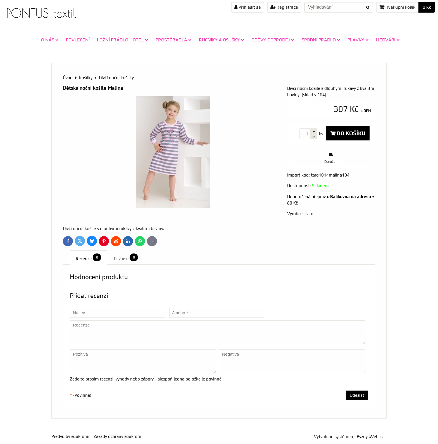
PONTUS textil (41, 13)
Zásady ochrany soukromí (118, 436)
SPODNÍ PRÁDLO (321, 40)
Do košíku (347, 133)
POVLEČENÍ (78, 40)
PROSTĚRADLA (174, 40)
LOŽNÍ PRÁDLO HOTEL (122, 40)
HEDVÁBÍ (388, 40)
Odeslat (357, 395)
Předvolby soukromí (70, 436)
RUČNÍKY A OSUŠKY (221, 40)
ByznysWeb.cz (370, 436)
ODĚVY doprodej (272, 40)
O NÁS (50, 40)
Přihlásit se (247, 7)
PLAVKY (358, 40)
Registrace (284, 7)
